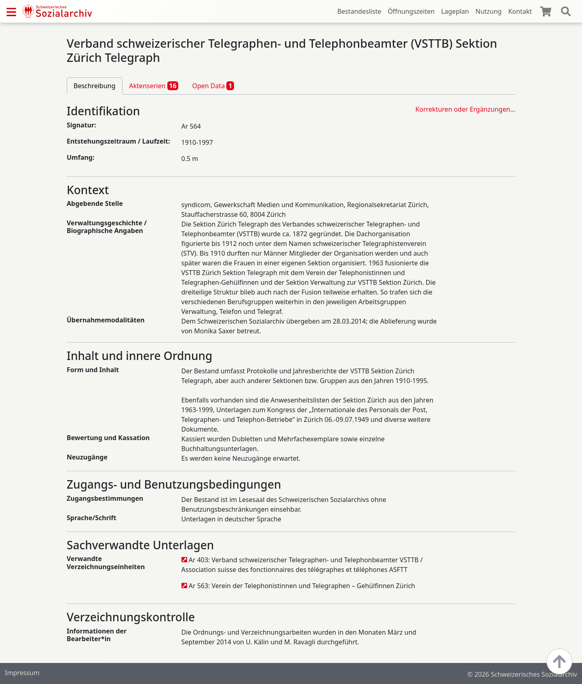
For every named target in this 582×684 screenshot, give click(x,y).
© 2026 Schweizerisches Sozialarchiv (522, 674)
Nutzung (488, 11)
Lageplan (455, 11)
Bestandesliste (359, 11)
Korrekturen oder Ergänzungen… (465, 109)
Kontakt (520, 11)
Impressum (22, 672)
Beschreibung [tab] (95, 85)
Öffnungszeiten (411, 11)
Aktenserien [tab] (154, 85)
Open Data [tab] (213, 85)
